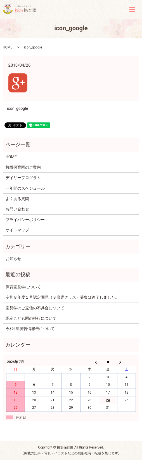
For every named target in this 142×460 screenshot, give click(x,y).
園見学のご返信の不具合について (35, 308)
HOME (7, 47)
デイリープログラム (23, 177)
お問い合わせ (17, 209)
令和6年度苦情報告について (30, 328)
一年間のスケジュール (25, 188)
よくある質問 (17, 198)
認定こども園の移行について (31, 318)
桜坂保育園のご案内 (23, 167)
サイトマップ (17, 230)
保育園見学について (23, 287)
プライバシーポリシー (25, 219)
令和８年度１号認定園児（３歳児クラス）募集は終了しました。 (62, 297)
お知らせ (13, 258)
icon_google (17, 108)
